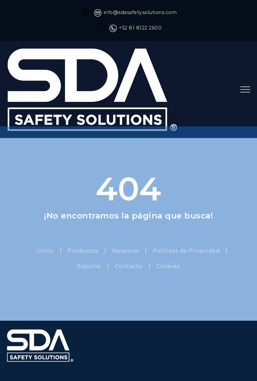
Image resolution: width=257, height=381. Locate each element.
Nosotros (125, 251)
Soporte (89, 266)
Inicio (45, 251)
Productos (83, 251)
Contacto (129, 266)
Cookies (168, 266)
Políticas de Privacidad (186, 251)
